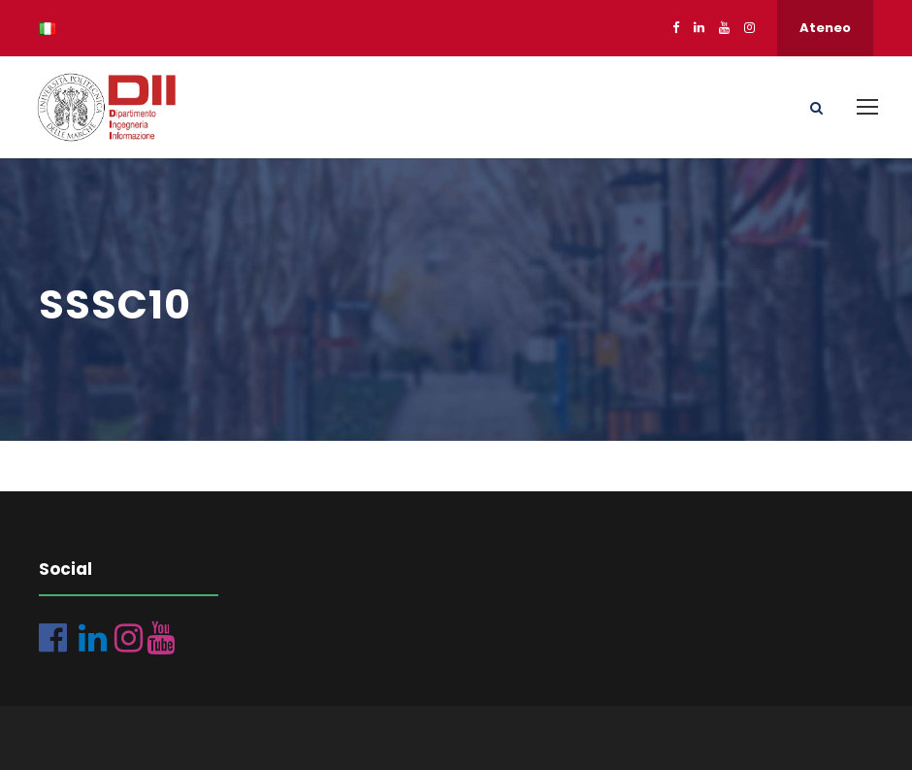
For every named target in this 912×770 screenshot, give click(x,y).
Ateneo (825, 27)
